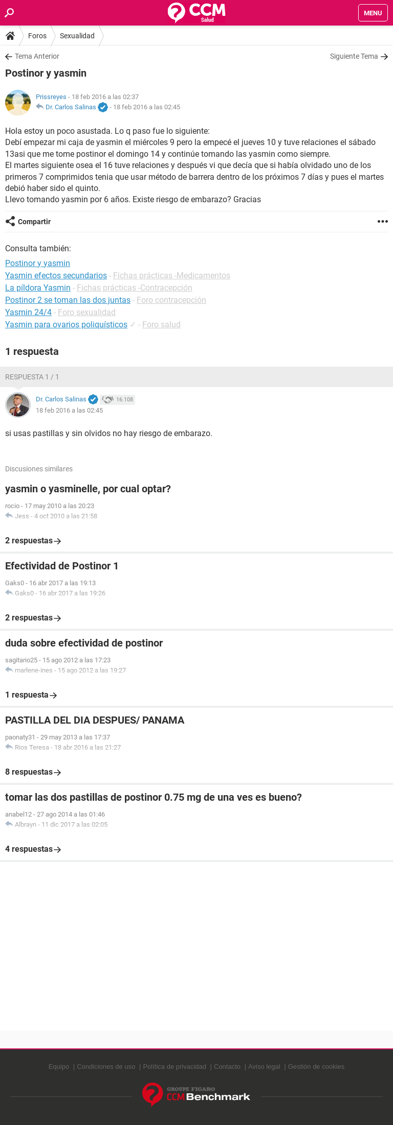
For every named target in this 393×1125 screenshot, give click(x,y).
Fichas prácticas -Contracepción (134, 288)
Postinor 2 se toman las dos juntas (67, 300)
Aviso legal (264, 1066)
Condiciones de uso (106, 1066)
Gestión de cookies (316, 1066)
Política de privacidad (174, 1066)
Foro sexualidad (87, 312)
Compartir (34, 222)
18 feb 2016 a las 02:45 (146, 107)
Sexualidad (77, 36)
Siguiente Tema (354, 56)
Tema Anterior (37, 56)
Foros (37, 36)
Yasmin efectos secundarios (56, 275)
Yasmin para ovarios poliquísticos (66, 324)
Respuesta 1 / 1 (32, 377)
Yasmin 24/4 (28, 312)
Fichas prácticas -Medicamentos (171, 275)
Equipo (59, 1066)
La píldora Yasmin (38, 288)
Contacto (227, 1066)
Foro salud (161, 324)
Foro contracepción (171, 300)
